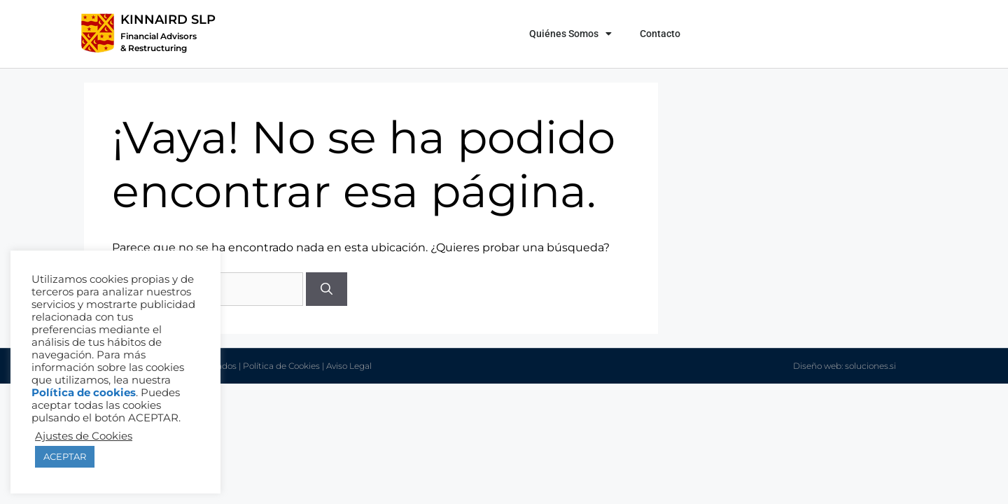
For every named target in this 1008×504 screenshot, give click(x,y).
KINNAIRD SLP (168, 19)
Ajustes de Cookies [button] (83, 436)
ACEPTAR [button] (64, 456)
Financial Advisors (158, 36)
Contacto (660, 33)
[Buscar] (326, 289)
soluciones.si (870, 365)
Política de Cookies (281, 365)
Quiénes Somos (570, 34)
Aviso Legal (349, 365)
